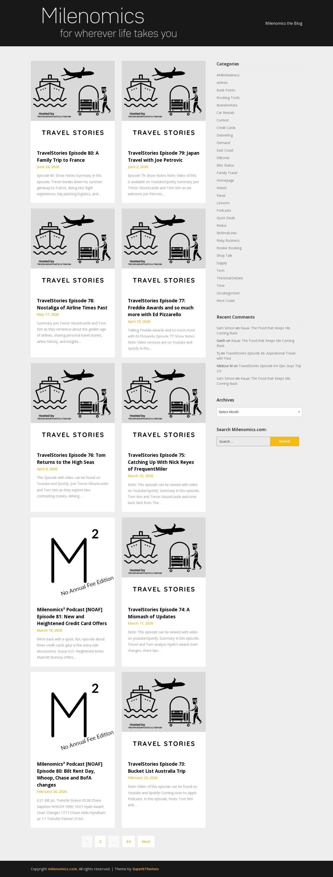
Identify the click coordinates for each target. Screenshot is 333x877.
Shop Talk (224, 255)
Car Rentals (226, 112)
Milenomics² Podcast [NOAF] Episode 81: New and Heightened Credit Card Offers (72, 616)
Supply (222, 263)
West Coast (226, 300)
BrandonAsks (227, 105)
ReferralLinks (227, 233)
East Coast (225, 150)
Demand (223, 142)
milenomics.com (62, 868)
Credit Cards (226, 127)
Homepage (225, 180)
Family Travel (227, 172)
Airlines (222, 82)
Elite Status (225, 165)
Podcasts (224, 210)
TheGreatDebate (230, 278)
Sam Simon (226, 328)
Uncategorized (228, 293)
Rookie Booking (229, 248)
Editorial (223, 157)
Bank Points (226, 90)
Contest (223, 120)
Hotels (222, 187)
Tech (220, 270)
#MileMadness (228, 75)
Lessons (223, 203)
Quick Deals (226, 218)
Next (146, 841)
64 (128, 841)
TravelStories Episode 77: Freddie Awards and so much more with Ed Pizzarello (161, 308)
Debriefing (225, 135)
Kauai (221, 195)
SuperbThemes (145, 868)
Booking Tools (228, 97)
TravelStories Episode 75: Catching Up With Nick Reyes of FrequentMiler (161, 462)
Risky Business (228, 240)
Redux (221, 225)
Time (221, 285)
